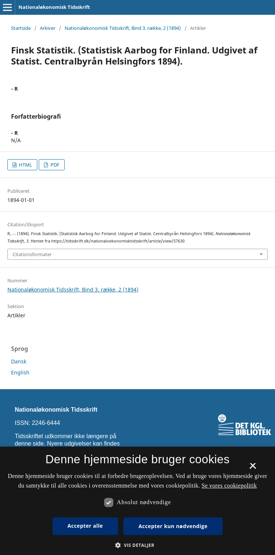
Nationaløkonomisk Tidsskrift (54, 7)
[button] (137, 545)
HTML (25, 164)
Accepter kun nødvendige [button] (172, 526)
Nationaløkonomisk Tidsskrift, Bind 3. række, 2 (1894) (123, 28)
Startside (21, 28)
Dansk (18, 361)
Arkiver (47, 28)
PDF (54, 164)
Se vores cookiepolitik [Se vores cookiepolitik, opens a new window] (229, 485)
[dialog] (137, 501)
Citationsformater (32, 254)
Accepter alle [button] (85, 525)
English (20, 372)
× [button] (252, 468)
